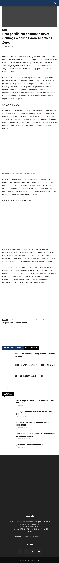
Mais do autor (31, 347)
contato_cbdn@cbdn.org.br (33, 536)
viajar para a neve (21, 323)
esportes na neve (20, 320)
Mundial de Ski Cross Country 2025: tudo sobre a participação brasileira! (36, 434)
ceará (11, 320)
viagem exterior (8, 323)
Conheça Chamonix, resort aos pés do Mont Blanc (35, 365)
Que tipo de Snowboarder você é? (29, 376)
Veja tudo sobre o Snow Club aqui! (37, 261)
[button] (56, 3)
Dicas (4, 30)
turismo (31, 320)
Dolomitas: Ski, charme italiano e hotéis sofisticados (32, 423)
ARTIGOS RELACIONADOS (13, 347)
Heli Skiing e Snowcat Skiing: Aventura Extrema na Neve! (35, 401)
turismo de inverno (42, 320)
